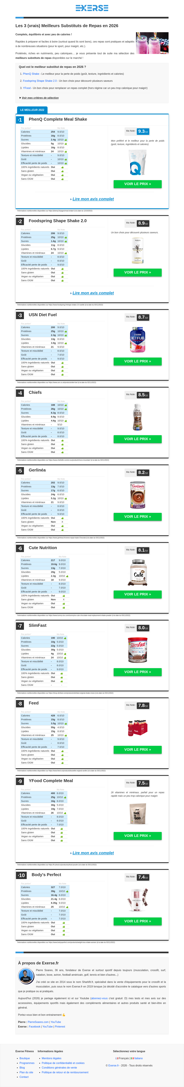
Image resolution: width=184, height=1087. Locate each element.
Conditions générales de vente (59, 1067)
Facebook (34, 1026)
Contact (24, 1077)
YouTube (56, 1022)
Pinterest (60, 1026)
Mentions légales (51, 1058)
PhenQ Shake (31, 73)
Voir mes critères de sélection (40, 97)
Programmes (27, 1063)
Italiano (138, 1058)
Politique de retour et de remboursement (65, 1072)
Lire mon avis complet (93, 199)
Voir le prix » (137, 184)
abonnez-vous (99, 998)
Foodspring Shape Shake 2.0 (40, 80)
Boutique (25, 1058)
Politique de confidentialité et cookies (63, 1063)
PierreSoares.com (38, 1022)
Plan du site (26, 1072)
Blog (22, 1067)
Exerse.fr (113, 1065)
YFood (27, 88)
